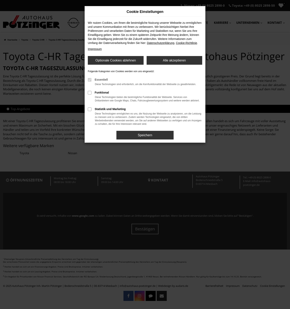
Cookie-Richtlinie (186, 43)
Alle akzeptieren (174, 60)
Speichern (145, 135)
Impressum (95, 49)
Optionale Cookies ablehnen (115, 60)
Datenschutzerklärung (160, 43)
